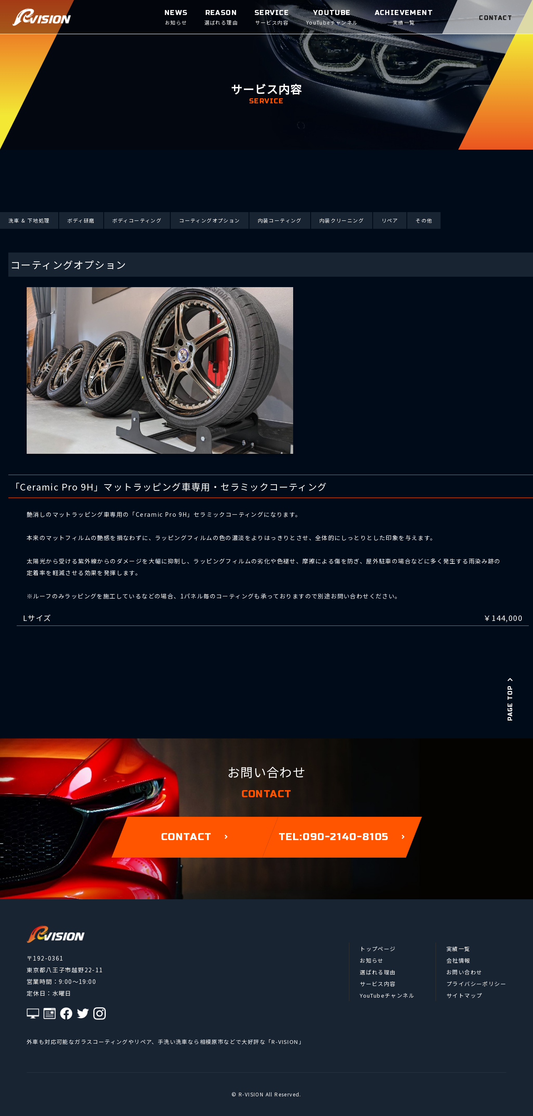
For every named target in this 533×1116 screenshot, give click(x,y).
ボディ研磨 (81, 220)
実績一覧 (458, 949)
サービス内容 (378, 984)
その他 (424, 220)
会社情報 (458, 960)
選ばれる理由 (378, 972)
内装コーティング (280, 220)
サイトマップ (464, 995)
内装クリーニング (341, 220)
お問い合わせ (464, 972)
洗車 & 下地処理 (29, 220)
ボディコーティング (137, 220)
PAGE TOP (510, 699)
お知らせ (372, 960)
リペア (389, 220)
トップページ (378, 949)
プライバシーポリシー (476, 984)
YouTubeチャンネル (387, 995)
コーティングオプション (209, 220)
